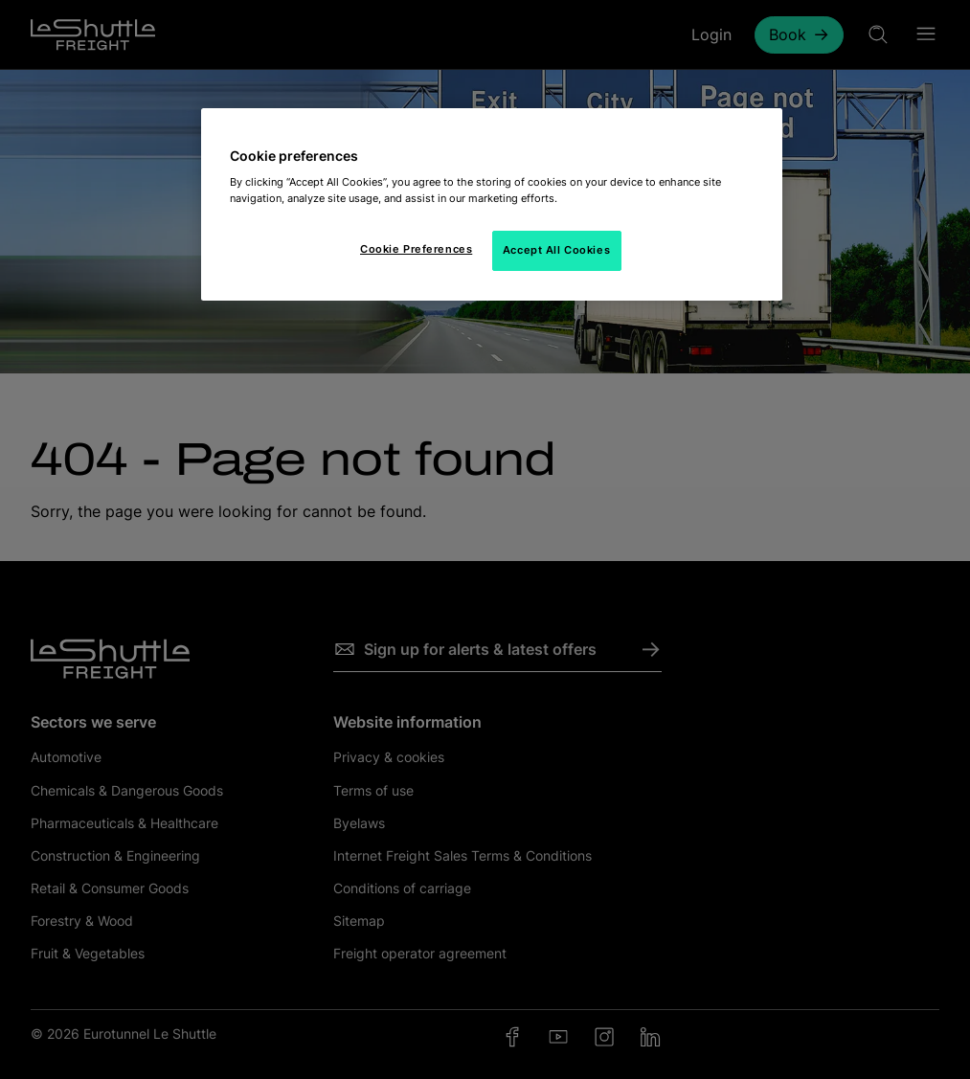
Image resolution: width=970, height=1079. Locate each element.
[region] (492, 205)
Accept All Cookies (556, 250)
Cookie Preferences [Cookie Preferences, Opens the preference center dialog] (416, 249)
